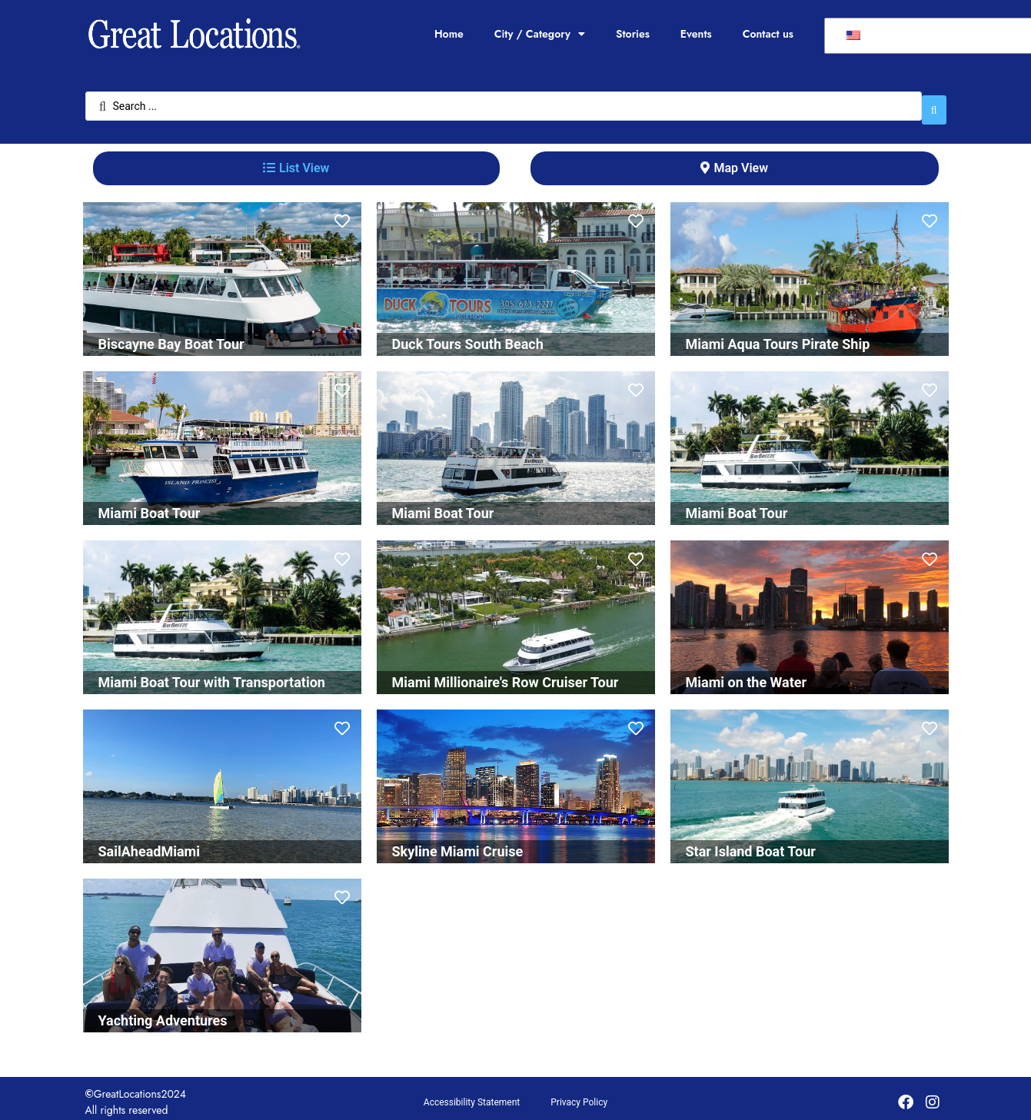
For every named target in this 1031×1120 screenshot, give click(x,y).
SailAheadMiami (149, 844)
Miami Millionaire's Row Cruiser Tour (505, 674)
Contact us (768, 34)
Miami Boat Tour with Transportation (211, 674)
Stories (633, 34)
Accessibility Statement (472, 1094)
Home (449, 34)
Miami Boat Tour (149, 505)
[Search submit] (934, 102)
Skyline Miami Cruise (458, 844)
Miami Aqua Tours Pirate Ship (778, 336)
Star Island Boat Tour (751, 844)
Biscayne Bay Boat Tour (171, 336)
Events (696, 34)
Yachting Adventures (163, 1013)
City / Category (539, 34)
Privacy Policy (578, 1094)
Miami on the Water (746, 674)
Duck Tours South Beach (468, 336)
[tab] (296, 161)
